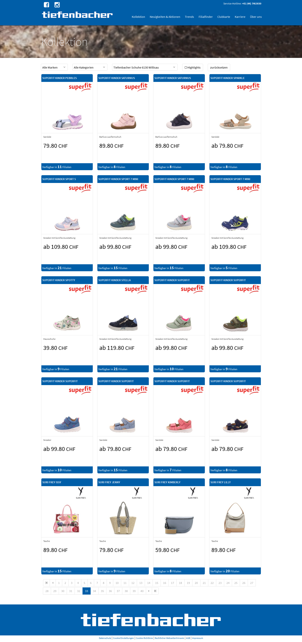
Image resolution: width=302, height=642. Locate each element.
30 (62, 591)
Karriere (240, 17)
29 (54, 591)
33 (86, 591)
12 (132, 583)
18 (180, 583)
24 (228, 583)
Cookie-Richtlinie (144, 638)
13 (140, 583)
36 (110, 591)
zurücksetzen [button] (219, 67)
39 (134, 591)
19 (188, 583)
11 (125, 583)
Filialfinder (206, 17)
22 (212, 583)
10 (117, 583)
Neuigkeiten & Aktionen (165, 17)
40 (142, 591)
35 (102, 591)
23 (220, 583)
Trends (189, 17)
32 (78, 591)
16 (164, 583)
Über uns (256, 17)
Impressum (197, 638)
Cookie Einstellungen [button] (123, 638)
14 (148, 583)
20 (196, 583)
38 (126, 591)
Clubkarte (223, 17)
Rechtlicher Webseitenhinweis (169, 638)
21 (204, 583)
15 (156, 583)
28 (46, 591)
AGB (188, 638)
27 (251, 583)
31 (70, 591)
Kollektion (138, 17)
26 (243, 583)
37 (118, 591)
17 (172, 583)
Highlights (193, 67)
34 (94, 591)
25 (235, 583)
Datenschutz (105, 638)
